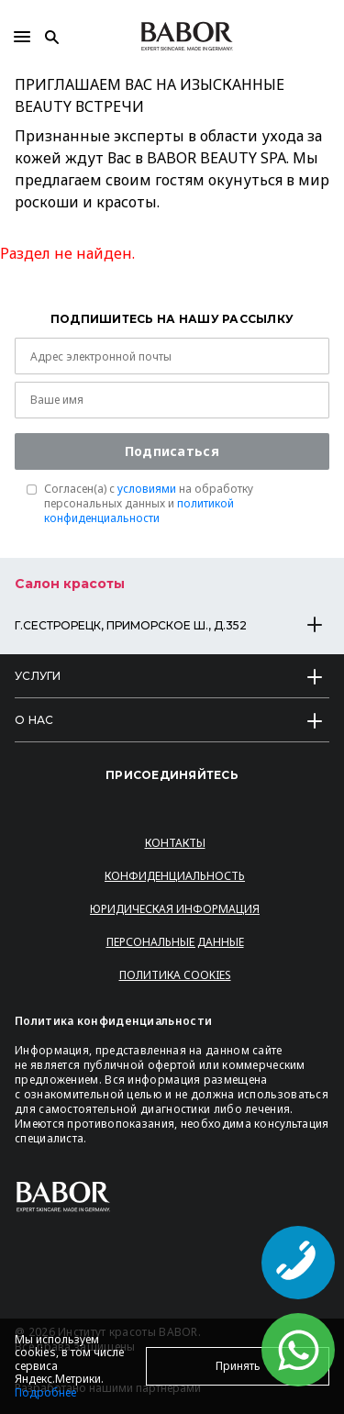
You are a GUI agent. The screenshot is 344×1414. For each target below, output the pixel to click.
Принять (238, 1366)
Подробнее (45, 1392)
